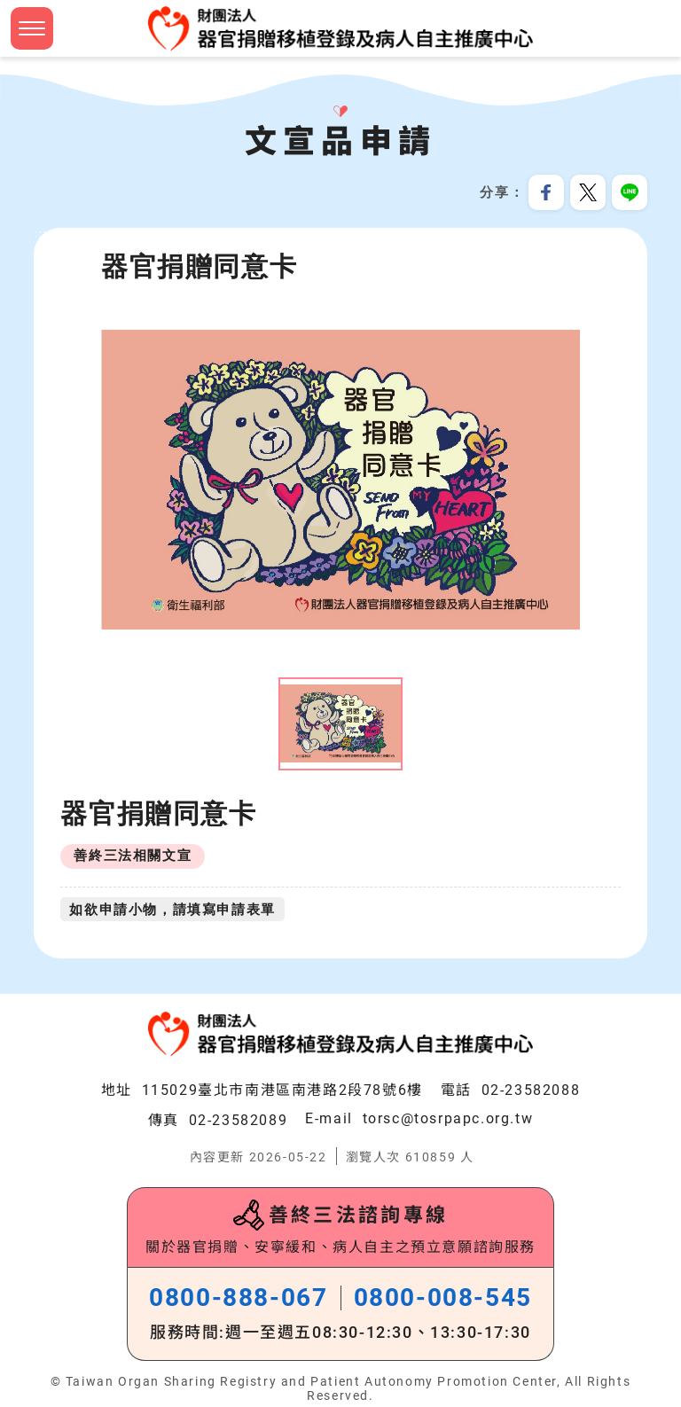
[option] (340, 481)
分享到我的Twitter (588, 192)
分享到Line (629, 192)
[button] (32, 28)
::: (40, 234)
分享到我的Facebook (546, 192)
